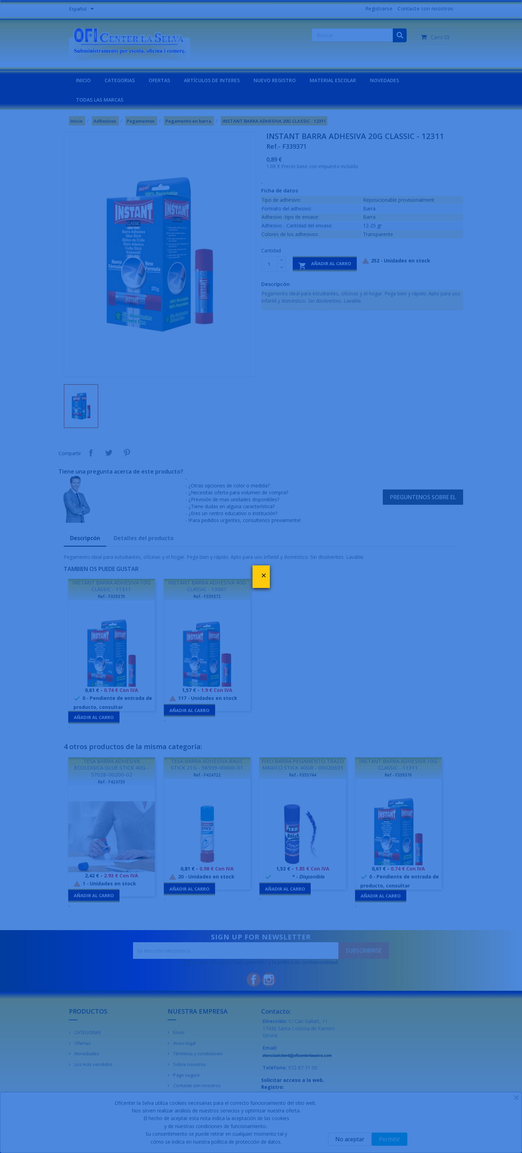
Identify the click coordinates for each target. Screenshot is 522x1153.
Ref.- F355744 (302, 775)
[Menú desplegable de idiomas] (82, 9)
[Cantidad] (269, 263)
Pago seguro (186, 1075)
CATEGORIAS (120, 80)
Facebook (253, 980)
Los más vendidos (93, 1064)
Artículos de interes (212, 80)
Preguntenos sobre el (423, 497)
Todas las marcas (99, 99)
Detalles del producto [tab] (144, 538)
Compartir (91, 453)
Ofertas (82, 1043)
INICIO (83, 80)
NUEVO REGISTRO (275, 80)
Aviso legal (184, 1043)
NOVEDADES (384, 80)
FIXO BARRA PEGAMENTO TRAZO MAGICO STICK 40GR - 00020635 (303, 764)
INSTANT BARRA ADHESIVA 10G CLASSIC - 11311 (111, 586)
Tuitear (109, 453)
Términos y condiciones (197, 1053)
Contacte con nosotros (425, 8)
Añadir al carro (324, 265)
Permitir (389, 1139)
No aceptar (349, 1139)
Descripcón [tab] (85, 538)
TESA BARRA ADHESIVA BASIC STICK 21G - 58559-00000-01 (207, 764)
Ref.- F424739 (111, 782)
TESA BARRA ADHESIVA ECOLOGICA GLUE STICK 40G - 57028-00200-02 (111, 767)
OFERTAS (159, 80)
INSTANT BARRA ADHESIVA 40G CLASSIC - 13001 (207, 586)
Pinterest (127, 453)
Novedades (86, 1053)
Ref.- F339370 (111, 596)
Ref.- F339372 (207, 596)
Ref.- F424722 (207, 775)
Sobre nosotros (189, 1064)
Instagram (269, 980)
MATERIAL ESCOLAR (333, 80)
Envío (178, 1032)
